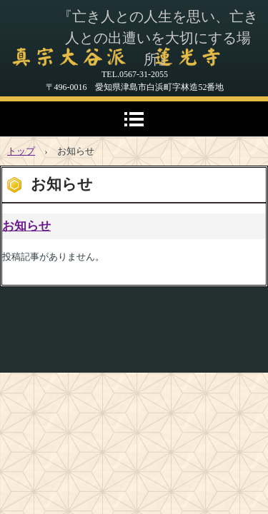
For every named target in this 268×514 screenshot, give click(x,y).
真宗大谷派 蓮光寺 (114, 57)
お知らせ (26, 226)
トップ (21, 151)
